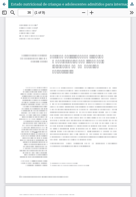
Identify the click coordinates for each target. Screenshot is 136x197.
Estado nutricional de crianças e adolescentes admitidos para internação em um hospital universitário (73, 4)
